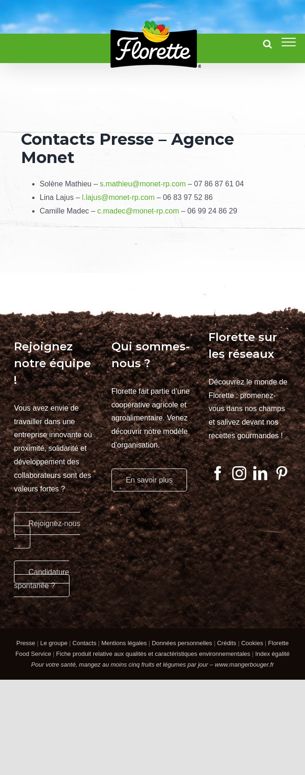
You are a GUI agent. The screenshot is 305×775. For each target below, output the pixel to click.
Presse (25, 643)
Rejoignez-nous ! (47, 530)
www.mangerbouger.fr (244, 664)
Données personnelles (182, 643)
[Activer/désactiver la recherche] (267, 44)
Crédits (226, 643)
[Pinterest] (282, 473)
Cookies (252, 643)
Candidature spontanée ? (41, 579)
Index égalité (272, 653)
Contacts (84, 643)
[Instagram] (239, 473)
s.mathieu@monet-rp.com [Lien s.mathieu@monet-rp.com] (143, 184)
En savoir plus (149, 480)
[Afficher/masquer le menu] (288, 42)
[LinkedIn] (260, 473)
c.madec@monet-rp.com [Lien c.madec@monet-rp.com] (138, 211)
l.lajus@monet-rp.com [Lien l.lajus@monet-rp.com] (118, 197)
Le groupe (54, 643)
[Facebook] (218, 473)
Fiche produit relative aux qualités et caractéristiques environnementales (153, 653)
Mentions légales (124, 643)
